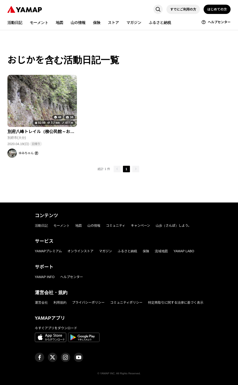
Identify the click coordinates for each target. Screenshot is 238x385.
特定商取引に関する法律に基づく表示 (175, 302)
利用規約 (59, 302)
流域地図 (161, 251)
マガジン (105, 251)
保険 (146, 251)
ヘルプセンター (71, 277)
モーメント (61, 225)
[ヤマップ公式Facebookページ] (39, 357)
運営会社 (41, 302)
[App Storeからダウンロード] (50, 338)
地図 (78, 225)
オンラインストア (80, 251)
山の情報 (93, 225)
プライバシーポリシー (88, 302)
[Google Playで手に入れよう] (83, 338)
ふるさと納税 (127, 251)
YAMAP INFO (45, 277)
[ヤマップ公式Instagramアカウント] (65, 357)
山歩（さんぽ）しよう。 (173, 225)
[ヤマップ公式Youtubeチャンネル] (78, 357)
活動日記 (41, 225)
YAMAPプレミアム (48, 251)
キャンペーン (140, 225)
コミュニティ (115, 225)
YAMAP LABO (183, 251)
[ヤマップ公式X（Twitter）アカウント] (52, 357)
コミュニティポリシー (126, 302)
